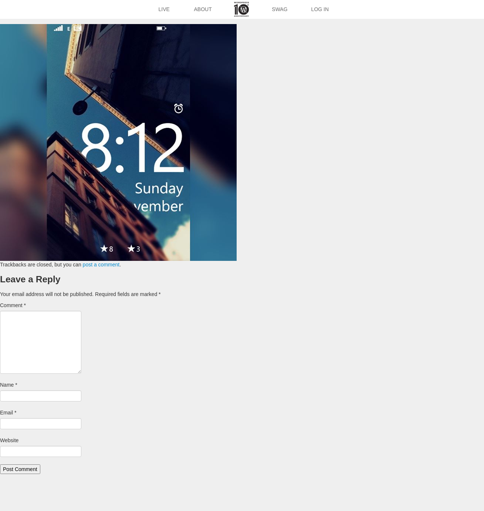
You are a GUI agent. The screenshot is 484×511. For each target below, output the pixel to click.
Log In (320, 9)
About (203, 9)
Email (8, 413)
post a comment (101, 265)
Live (163, 9)
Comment (13, 305)
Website (9, 440)
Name (8, 385)
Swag (279, 9)
